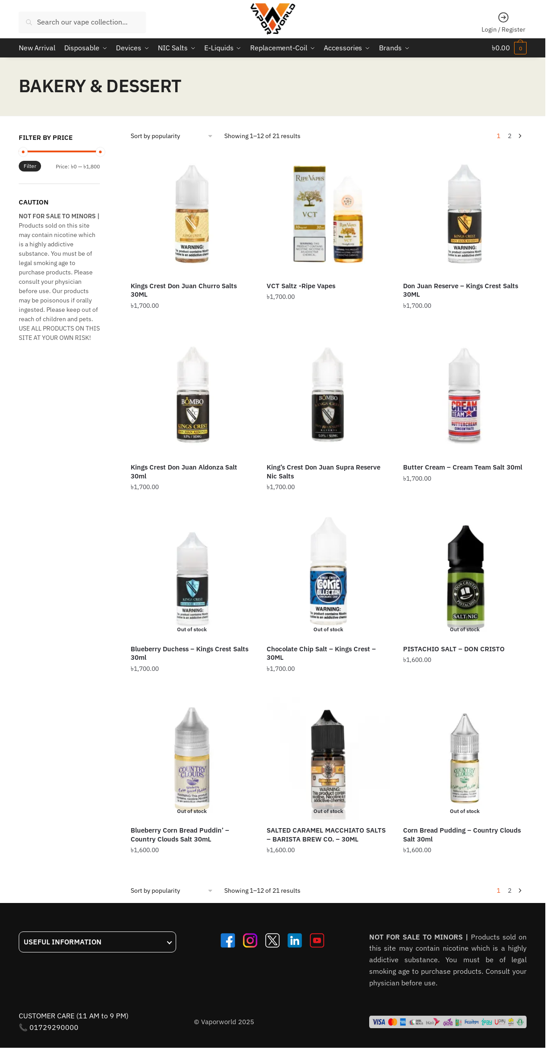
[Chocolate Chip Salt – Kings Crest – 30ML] (328, 576)
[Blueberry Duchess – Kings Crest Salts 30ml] (192, 576)
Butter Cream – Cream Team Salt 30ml (462, 466)
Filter (30, 166)
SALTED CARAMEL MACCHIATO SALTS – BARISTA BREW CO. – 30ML (326, 834)
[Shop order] (172, 136)
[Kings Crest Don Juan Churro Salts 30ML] (192, 213)
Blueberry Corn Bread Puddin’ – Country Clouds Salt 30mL (180, 834)
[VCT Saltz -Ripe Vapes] (328, 213)
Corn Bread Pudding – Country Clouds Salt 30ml (462, 834)
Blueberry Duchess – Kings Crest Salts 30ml (189, 653)
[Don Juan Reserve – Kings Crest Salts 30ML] (464, 213)
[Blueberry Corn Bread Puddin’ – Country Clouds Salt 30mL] (192, 757)
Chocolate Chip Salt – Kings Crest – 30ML (321, 653)
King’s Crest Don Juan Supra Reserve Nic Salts (323, 471)
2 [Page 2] (509, 135)
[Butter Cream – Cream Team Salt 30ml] (464, 394)
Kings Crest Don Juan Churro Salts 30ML (184, 289)
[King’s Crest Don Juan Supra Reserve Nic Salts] (328, 394)
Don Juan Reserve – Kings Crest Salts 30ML (460, 289)
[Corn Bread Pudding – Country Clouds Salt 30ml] (464, 757)
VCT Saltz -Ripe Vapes (301, 285)
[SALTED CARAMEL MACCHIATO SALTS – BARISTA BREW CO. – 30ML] (328, 757)
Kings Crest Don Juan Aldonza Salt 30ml (184, 471)
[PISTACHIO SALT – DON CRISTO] (464, 576)
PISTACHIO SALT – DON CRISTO (454, 648)
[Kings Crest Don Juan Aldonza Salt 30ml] (192, 394)
